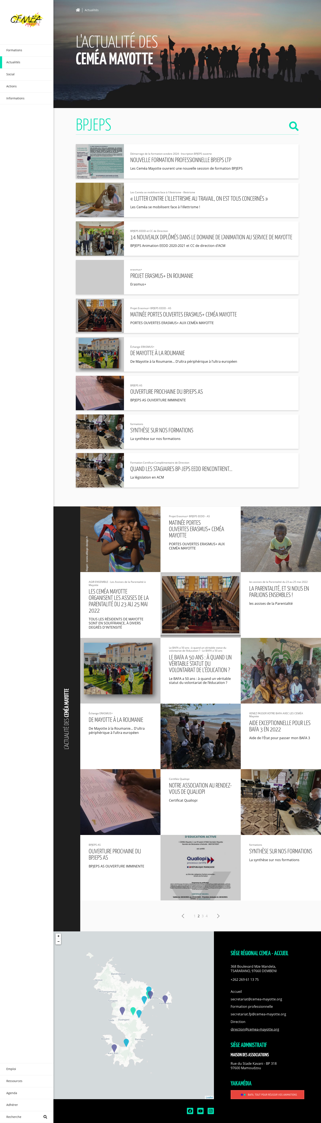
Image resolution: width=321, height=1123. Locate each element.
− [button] (58, 941)
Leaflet (209, 1097)
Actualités (92, 10)
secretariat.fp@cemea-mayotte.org (258, 1014)
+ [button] (58, 936)
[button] (267, 968)
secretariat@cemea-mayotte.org (256, 999)
